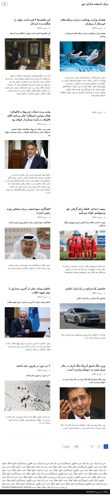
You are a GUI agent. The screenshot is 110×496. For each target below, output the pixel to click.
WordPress (91, 493)
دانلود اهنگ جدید (70, 468)
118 (76, 448)
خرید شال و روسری (57, 478)
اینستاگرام (16, 475)
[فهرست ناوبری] (4, 4)
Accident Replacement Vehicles (16, 489)
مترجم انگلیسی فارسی (76, 478)
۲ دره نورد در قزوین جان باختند (33, 367)
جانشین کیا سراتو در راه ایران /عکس (85, 289)
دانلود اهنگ (12, 465)
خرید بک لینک (99, 465)
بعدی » (66, 448)
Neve (106, 493)
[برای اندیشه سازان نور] (94, 4)
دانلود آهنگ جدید (94, 478)
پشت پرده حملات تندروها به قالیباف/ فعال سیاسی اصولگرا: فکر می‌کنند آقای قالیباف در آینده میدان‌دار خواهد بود (28, 116)
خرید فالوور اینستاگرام (71, 465)
